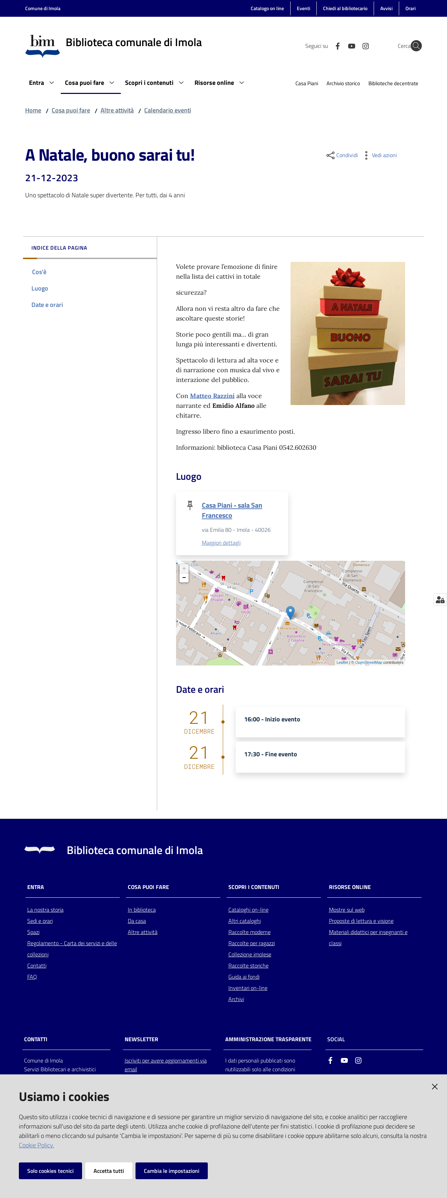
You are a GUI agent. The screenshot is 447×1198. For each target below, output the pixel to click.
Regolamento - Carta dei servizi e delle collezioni (72, 949)
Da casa (137, 921)
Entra (35, 887)
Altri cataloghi (244, 921)
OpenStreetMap (368, 663)
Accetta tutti (109, 1171)
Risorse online (350, 887)
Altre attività (117, 110)
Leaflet (342, 663)
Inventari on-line (248, 988)
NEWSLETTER (141, 1040)
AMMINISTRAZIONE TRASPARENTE (268, 1040)
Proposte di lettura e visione (361, 921)
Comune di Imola (42, 8)
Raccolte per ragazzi (251, 943)
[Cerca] (413, 45)
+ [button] (184, 569)
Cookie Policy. (36, 1145)
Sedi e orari (40, 921)
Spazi (33, 932)
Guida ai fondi (243, 977)
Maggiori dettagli (221, 543)
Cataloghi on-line (248, 910)
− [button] (184, 578)
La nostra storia (45, 910)
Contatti (36, 966)
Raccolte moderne (249, 932)
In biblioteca (142, 910)
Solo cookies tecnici (50, 1171)
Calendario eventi (167, 110)
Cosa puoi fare (71, 110)
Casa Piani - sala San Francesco (232, 510)
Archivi (236, 999)
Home (33, 110)
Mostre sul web (347, 910)
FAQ (32, 977)
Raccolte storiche (248, 966)
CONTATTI (35, 1040)
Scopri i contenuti (253, 887)
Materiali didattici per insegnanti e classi (368, 938)
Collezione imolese (249, 954)
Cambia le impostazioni (171, 1171)
